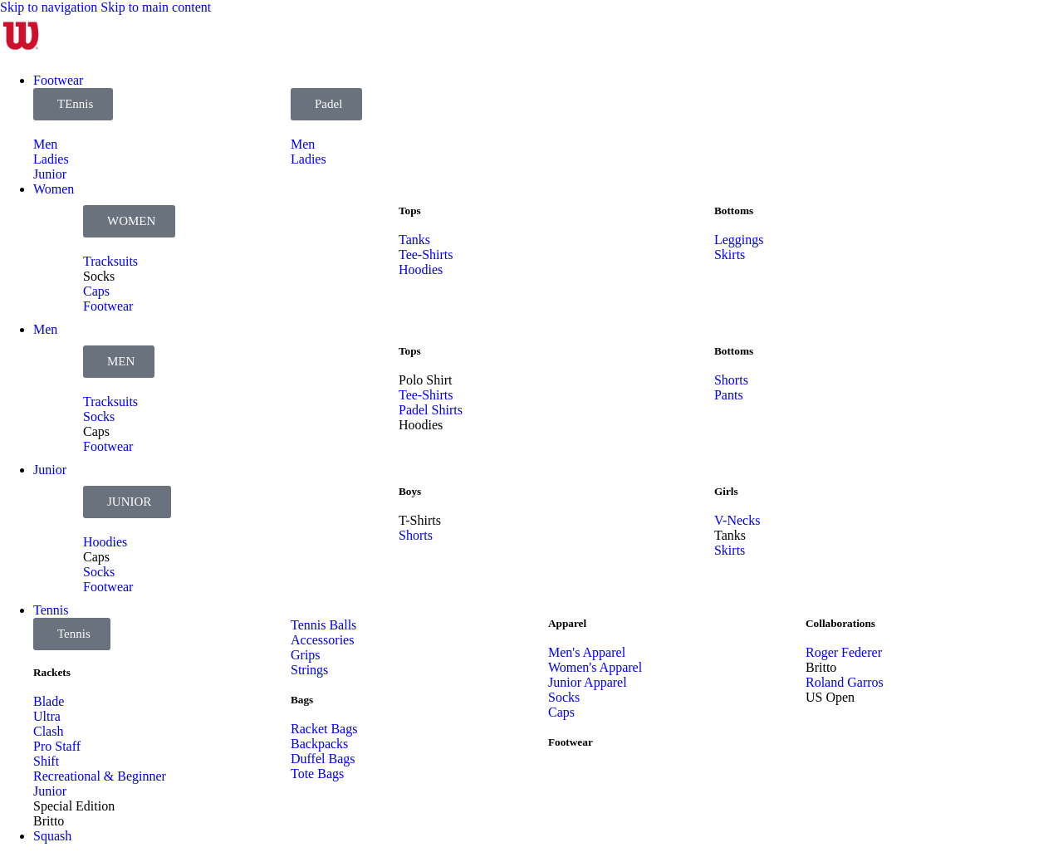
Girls (726, 491)
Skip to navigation (50, 7)
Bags (302, 699)
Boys (410, 491)
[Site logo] (21, 52)
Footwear (570, 742)
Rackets (52, 672)
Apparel (567, 623)
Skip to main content (155, 7)
